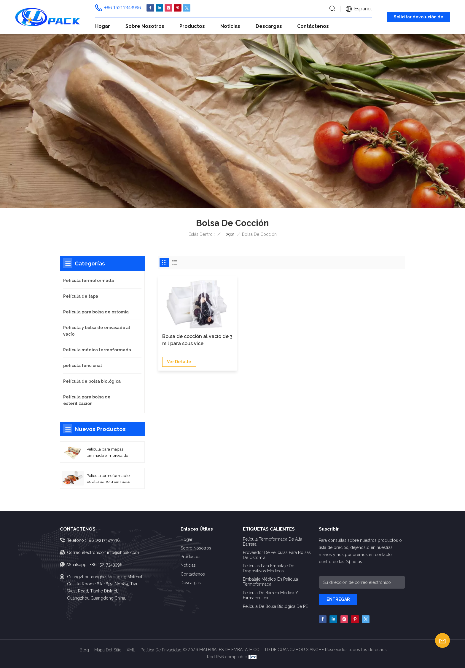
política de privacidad (161, 650)
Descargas (269, 26)
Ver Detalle (179, 361)
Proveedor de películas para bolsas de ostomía (277, 555)
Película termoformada (88, 280)
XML (131, 650)
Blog (84, 650)
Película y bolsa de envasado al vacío (96, 331)
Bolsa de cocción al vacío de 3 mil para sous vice (197, 340)
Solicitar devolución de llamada (418, 18)
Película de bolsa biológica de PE (275, 606)
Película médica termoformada (97, 349)
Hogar (102, 26)
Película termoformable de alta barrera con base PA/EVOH (108, 479)
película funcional (82, 365)
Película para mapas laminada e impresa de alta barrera (107, 452)
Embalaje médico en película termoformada (270, 582)
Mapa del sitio (108, 650)
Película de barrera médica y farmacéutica (270, 595)
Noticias (230, 26)
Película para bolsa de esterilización (87, 400)
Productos (192, 26)
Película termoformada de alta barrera (272, 542)
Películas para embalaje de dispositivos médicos (268, 568)
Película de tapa (80, 296)
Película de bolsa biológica (92, 381)
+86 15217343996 (122, 7)
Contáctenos (313, 26)
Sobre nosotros (144, 26)
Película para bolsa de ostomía (96, 312)
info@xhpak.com (123, 552)
